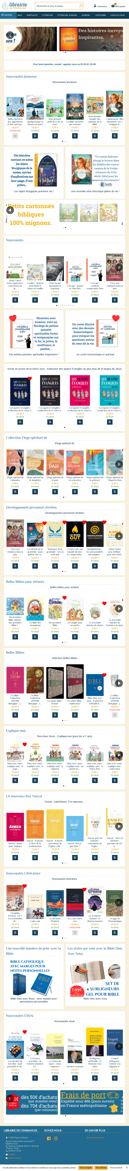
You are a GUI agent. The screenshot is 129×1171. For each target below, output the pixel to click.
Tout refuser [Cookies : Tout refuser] (101, 1167)
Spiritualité (32, 15)
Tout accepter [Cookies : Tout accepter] (86, 1167)
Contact (10, 1154)
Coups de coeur (117, 15)
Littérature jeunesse (67, 15)
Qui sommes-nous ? (95, 1137)
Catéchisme (100, 15)
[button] (120, 42)
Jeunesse (85, 15)
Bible (20, 15)
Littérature (47, 15)
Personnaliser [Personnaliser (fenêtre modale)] (116, 1167)
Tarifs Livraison (13, 1158)
